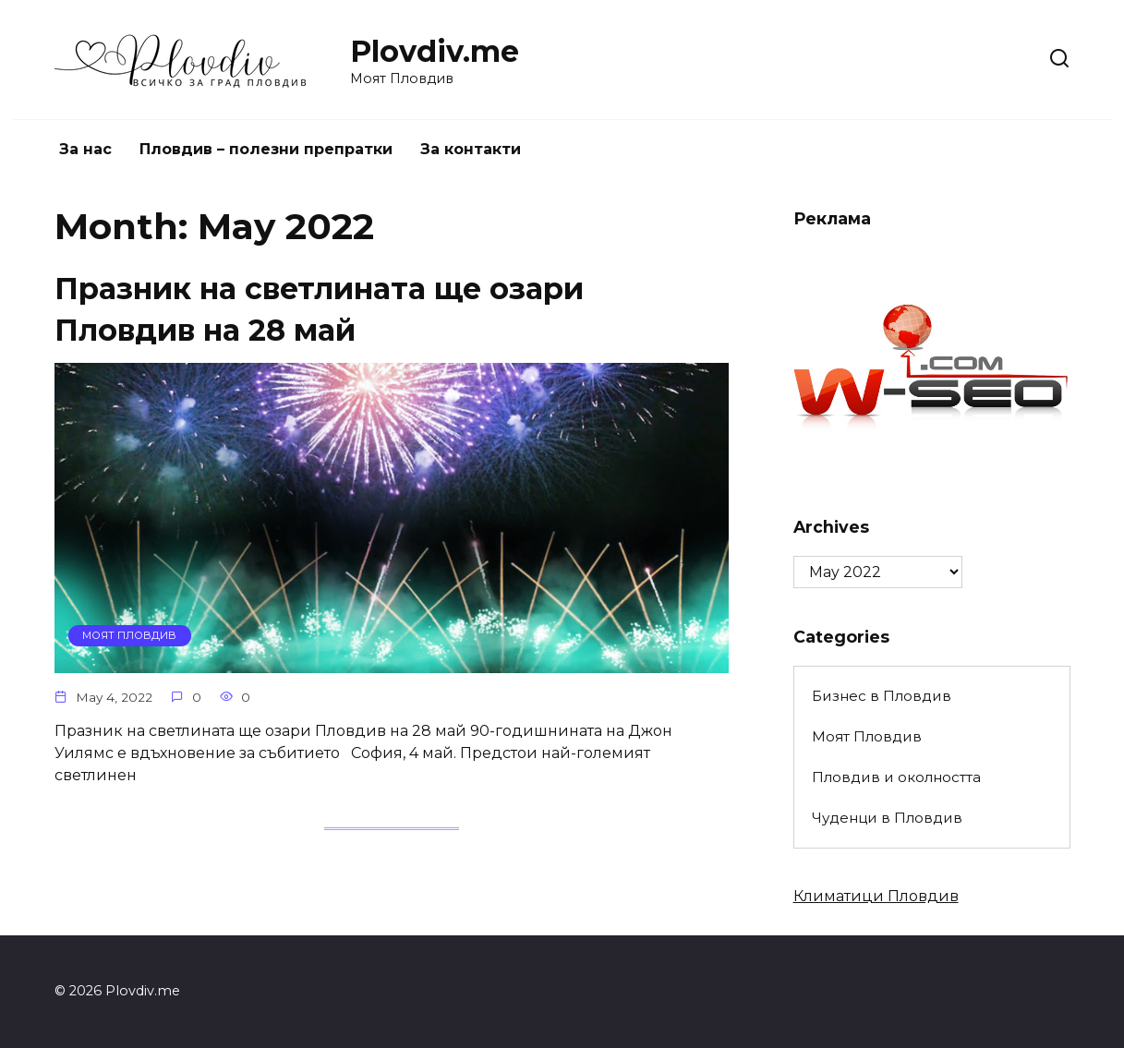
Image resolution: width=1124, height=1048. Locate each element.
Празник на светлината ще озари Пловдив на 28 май (319, 309)
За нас (85, 149)
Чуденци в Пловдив (887, 817)
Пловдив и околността (896, 777)
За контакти (470, 149)
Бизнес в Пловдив (881, 696)
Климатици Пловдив (876, 896)
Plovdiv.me (434, 51)
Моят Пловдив (867, 736)
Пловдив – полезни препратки (266, 149)
